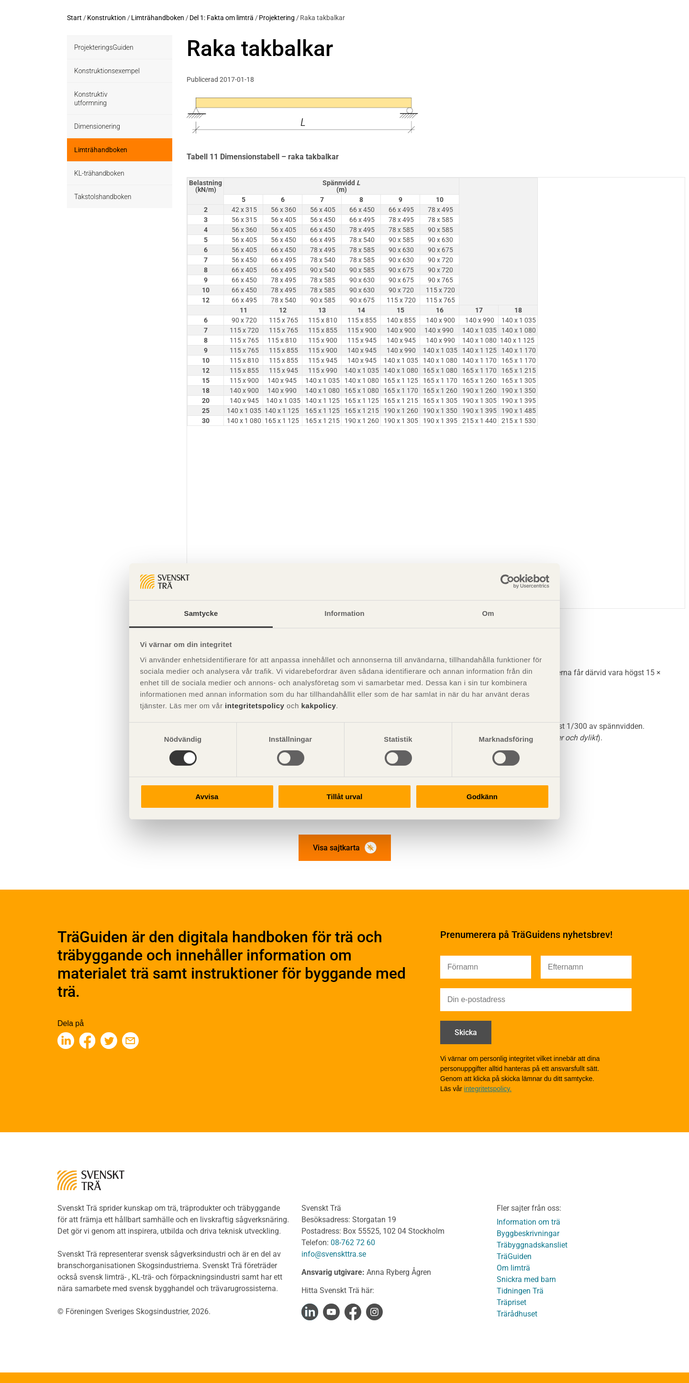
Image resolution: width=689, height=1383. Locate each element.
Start (74, 18)
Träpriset (511, 1302)
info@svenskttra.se (333, 1254)
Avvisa (207, 796)
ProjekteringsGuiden (103, 47)
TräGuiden (514, 1256)
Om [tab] (488, 613)
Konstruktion (106, 18)
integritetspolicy (253, 706)
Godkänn (482, 796)
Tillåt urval (345, 796)
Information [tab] (344, 613)
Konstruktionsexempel (107, 71)
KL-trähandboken (99, 173)
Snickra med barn (526, 1279)
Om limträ (513, 1267)
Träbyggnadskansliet (532, 1244)
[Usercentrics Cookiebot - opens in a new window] (507, 581)
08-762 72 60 (353, 1242)
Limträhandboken (157, 18)
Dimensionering (97, 126)
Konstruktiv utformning (90, 98)
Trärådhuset (517, 1313)
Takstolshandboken (102, 197)
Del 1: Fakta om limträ (221, 18)
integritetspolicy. (487, 1089)
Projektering (277, 18)
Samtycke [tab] (201, 613)
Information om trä (528, 1222)
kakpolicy (318, 706)
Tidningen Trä (520, 1290)
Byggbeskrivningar (528, 1233)
